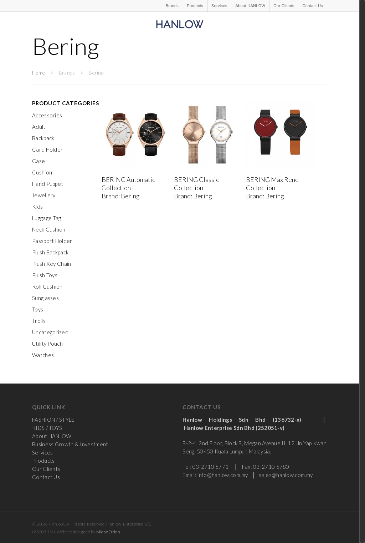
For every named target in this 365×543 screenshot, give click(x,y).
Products (195, 6)
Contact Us (313, 6)
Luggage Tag (46, 218)
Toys (37, 309)
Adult (39, 126)
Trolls (39, 321)
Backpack (43, 138)
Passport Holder (52, 241)
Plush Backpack (50, 252)
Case (38, 161)
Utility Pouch (47, 343)
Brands (172, 6)
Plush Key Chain (51, 263)
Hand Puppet (47, 184)
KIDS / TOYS (47, 428)
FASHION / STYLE (53, 419)
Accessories (47, 115)
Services (219, 6)
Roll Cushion (47, 286)
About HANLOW (251, 6)
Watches (43, 355)
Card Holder (47, 149)
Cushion (42, 172)
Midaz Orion (108, 531)
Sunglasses (45, 298)
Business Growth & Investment (70, 444)
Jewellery (44, 195)
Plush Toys (44, 275)
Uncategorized (50, 332)
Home (38, 73)
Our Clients (283, 6)
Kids (37, 206)
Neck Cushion (49, 229)
